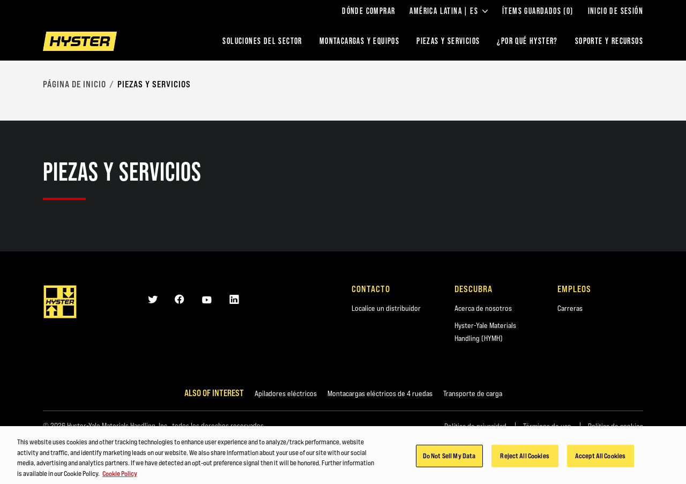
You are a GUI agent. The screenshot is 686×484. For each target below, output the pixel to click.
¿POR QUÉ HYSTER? (527, 41)
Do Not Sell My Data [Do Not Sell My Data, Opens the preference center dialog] (449, 457)
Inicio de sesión (615, 11)
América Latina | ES (448, 11)
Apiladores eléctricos (286, 393)
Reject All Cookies (524, 457)
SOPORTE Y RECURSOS (609, 41)
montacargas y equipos (359, 41)
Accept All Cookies (600, 457)
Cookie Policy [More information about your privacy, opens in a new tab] (119, 474)
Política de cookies (615, 426)
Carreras (570, 308)
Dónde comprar (368, 11)
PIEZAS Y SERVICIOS (448, 41)
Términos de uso (547, 426)
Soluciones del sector (262, 41)
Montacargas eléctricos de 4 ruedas (380, 393)
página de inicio (74, 84)
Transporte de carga (472, 393)
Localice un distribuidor (386, 308)
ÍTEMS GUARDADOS (537, 11)
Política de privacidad (475, 426)
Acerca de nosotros (483, 308)
